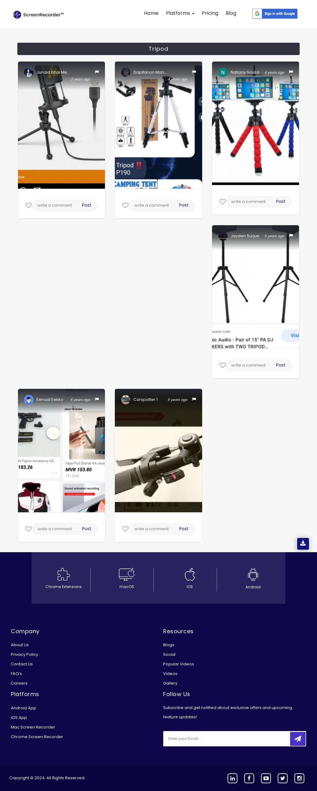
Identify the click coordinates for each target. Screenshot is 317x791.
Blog (231, 13)
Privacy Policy (24, 654)
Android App (23, 708)
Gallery (170, 683)
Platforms (180, 13)
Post (86, 205)
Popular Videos (178, 664)
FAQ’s (16, 674)
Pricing (210, 13)
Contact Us (22, 664)
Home (151, 13)
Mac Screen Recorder (33, 727)
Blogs (168, 645)
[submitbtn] (298, 739)
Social (169, 654)
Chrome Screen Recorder (37, 737)
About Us (20, 645)
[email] (204, 739)
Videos (170, 674)
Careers (19, 683)
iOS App (19, 717)
